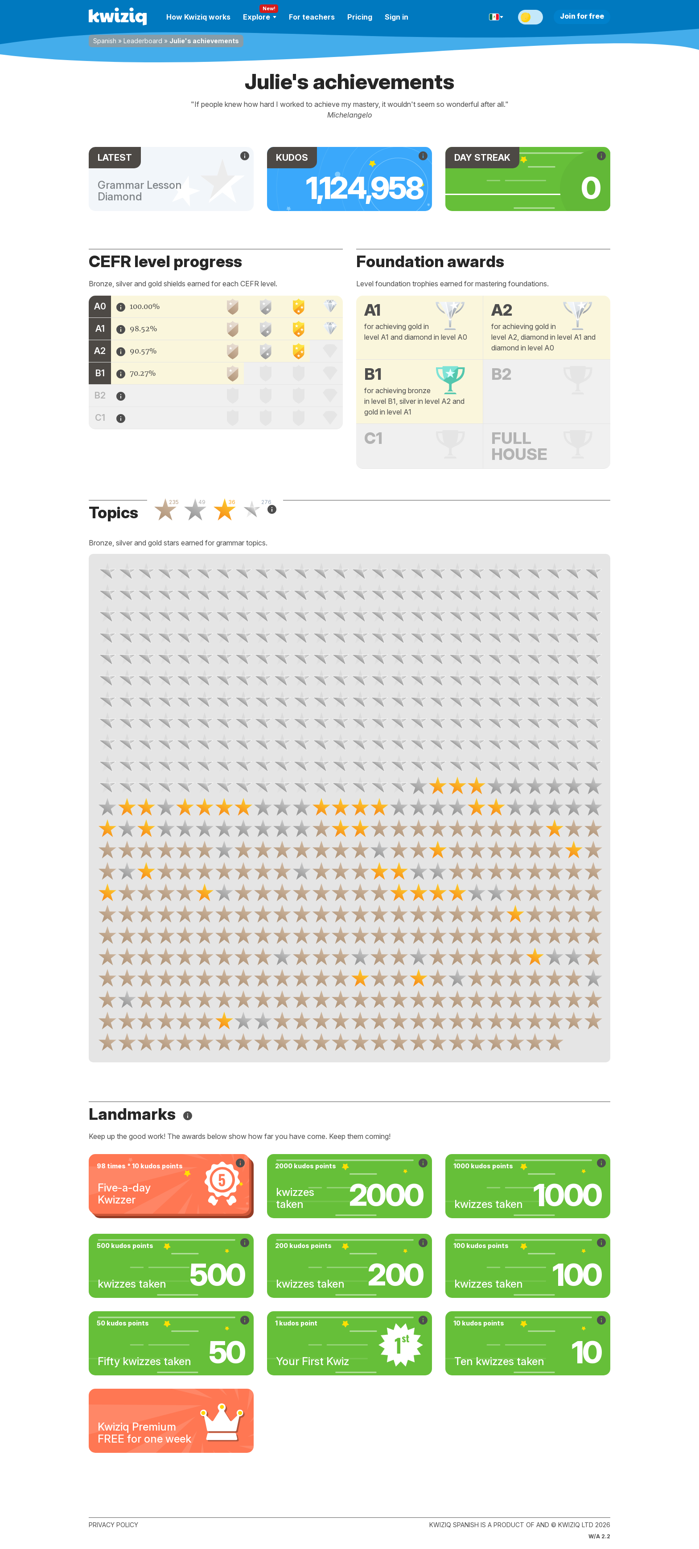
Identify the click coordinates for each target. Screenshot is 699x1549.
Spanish (104, 41)
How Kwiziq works (198, 16)
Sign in (396, 16)
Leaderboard (142, 41)
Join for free (582, 16)
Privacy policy (113, 1525)
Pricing (359, 16)
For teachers (312, 16)
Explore (259, 16)
